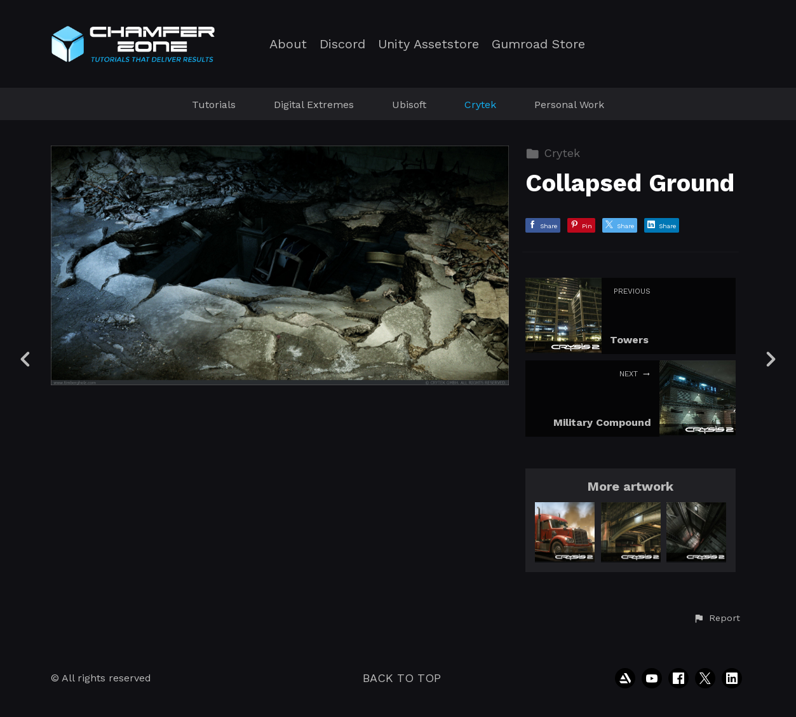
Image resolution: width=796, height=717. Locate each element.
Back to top (402, 678)
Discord (342, 44)
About (288, 44)
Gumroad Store (538, 44)
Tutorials (214, 105)
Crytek (480, 105)
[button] (716, 618)
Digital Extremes (314, 105)
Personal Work (569, 105)
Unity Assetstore (428, 44)
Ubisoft (409, 105)
